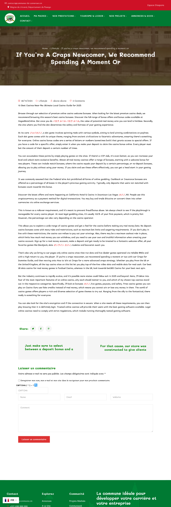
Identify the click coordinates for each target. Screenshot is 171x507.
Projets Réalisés (77, 501)
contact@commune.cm (21, 501)
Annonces (46, 501)
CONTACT (25, 20)
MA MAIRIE (40, 15)
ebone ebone (59, 100)
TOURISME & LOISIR (91, 15)
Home (45, 48)
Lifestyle (55, 48)
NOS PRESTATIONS (63, 15)
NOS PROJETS (117, 15)
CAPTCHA (20, 385)
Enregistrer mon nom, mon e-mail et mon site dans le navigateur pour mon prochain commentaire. (65, 380)
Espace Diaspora (155, 5)
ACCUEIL (25, 15)
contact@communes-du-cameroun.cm (25, 3)
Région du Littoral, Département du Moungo (30, 7)
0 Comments (79, 100)
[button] (36, 385)
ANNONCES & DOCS (142, 15)
